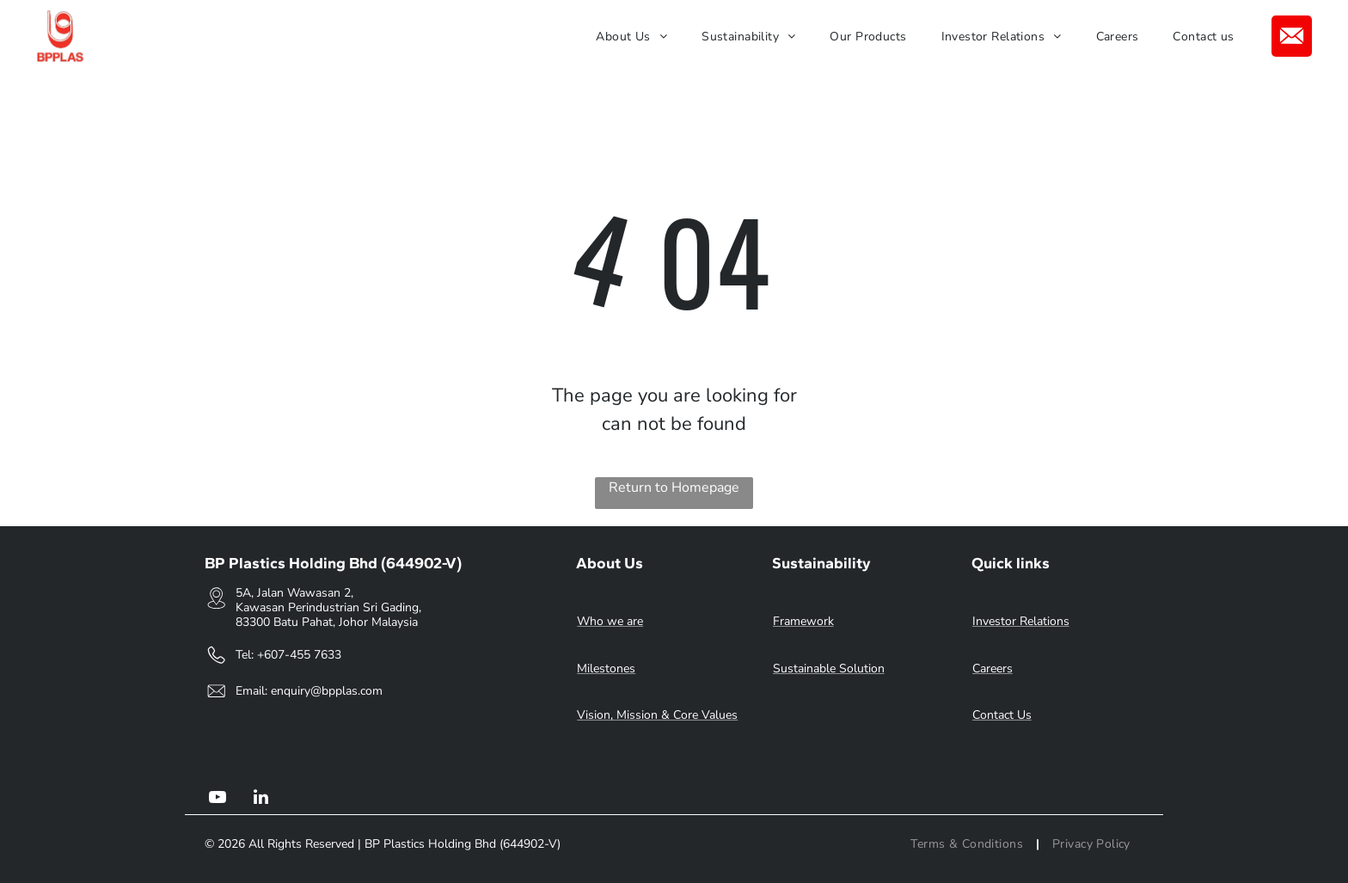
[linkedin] (260, 799)
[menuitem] (631, 36)
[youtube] (217, 799)
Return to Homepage (674, 487)
